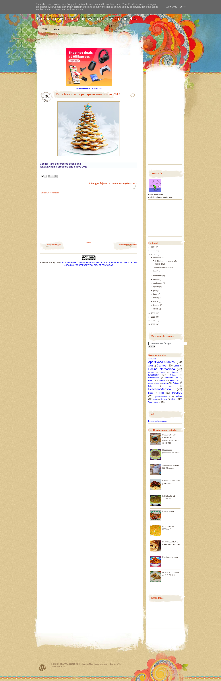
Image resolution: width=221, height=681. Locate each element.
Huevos (162, 380)
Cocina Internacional (162, 369)
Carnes (161, 365)
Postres (177, 392)
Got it (183, 7)
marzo (156, 301)
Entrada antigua (54, 244)
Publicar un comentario (49, 193)
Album (56, 29)
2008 (153, 324)
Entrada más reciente (128, 244)
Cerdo (176, 366)
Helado (151, 380)
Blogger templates (100, 664)
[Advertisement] (89, 42)
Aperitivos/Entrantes (161, 362)
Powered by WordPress (42, 668)
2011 (153, 313)
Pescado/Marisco (159, 389)
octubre (156, 279)
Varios (174, 399)
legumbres (174, 380)
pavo (171, 386)
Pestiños (156, 271)
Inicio (44, 28)
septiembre (158, 283)
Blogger (63, 666)
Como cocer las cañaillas (163, 268)
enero (156, 309)
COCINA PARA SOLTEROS (67, 664)
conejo (163, 372)
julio (155, 290)
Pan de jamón (168, 511)
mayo (155, 298)
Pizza (150, 393)
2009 (153, 321)
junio (155, 294)
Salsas (178, 396)
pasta (165, 383)
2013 (153, 251)
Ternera (164, 399)
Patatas (176, 383)
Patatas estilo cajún (170, 557)
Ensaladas (153, 375)
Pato (150, 386)
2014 (153, 247)
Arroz (150, 366)
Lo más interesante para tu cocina (89, 88)
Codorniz (151, 372)
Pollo (161, 393)
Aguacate (152, 359)
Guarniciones (153, 378)
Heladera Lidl (171, 378)
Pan (157, 383)
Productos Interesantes (157, 421)
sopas (155, 399)
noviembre (157, 276)
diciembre (157, 258)
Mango (150, 383)
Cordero (175, 372)
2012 (153, 254)
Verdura (153, 402)
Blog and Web (115, 664)
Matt (91, 664)
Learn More (171, 7)
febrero (156, 305)
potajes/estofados (162, 396)
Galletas (173, 375)
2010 (153, 317)
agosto (156, 287)
